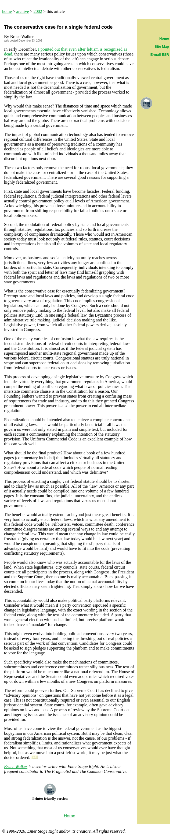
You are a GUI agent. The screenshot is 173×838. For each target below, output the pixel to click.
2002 (38, 11)
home (7, 11)
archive (22, 11)
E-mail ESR (159, 55)
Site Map (162, 47)
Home (164, 38)
